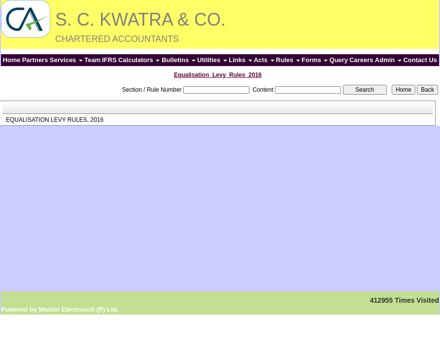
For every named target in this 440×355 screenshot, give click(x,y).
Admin (388, 60)
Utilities (212, 60)
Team (92, 60)
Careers (361, 60)
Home (11, 60)
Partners (35, 60)
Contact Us (420, 60)
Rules (288, 60)
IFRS (109, 60)
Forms (315, 60)
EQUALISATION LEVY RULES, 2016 (54, 119)
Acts (264, 60)
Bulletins (179, 60)
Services (66, 60)
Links (240, 60)
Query (339, 60)
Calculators (139, 60)
